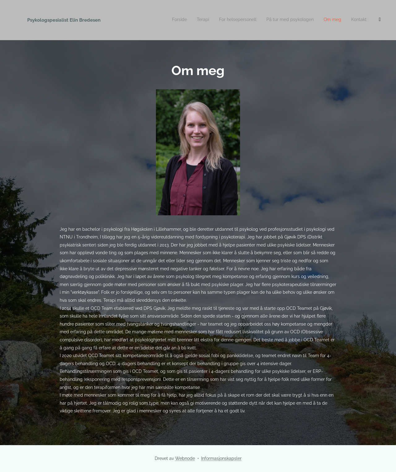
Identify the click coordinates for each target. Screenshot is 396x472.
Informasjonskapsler (221, 458)
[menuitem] (326, 20)
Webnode (185, 458)
